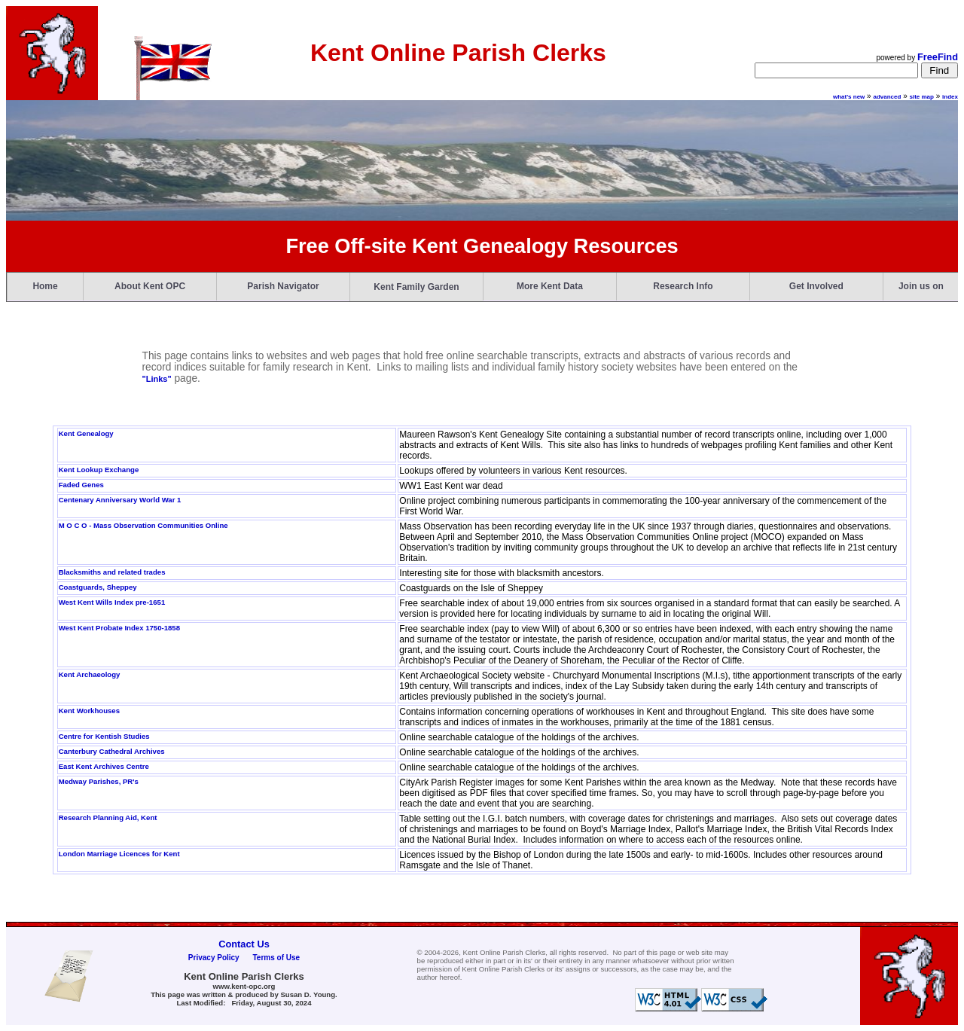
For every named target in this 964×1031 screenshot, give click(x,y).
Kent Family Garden (416, 287)
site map (922, 96)
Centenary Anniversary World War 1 (120, 500)
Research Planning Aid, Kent (108, 817)
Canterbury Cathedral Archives (112, 751)
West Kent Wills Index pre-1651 (112, 602)
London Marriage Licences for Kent (119, 854)
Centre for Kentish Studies (104, 736)
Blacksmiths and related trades (112, 572)
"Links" (156, 378)
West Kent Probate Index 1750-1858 (119, 628)
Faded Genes (81, 484)
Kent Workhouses (89, 710)
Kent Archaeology (89, 674)
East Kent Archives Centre (104, 766)
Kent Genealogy (86, 433)
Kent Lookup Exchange (99, 469)
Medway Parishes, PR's (99, 781)
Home (44, 286)
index (950, 96)
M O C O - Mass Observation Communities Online (143, 525)
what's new (849, 96)
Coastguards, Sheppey (98, 587)
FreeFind (937, 57)
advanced (887, 96)
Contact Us (244, 944)
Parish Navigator (283, 286)
